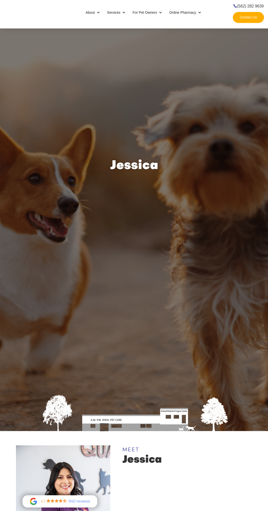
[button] (93, 12)
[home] (30, 12)
